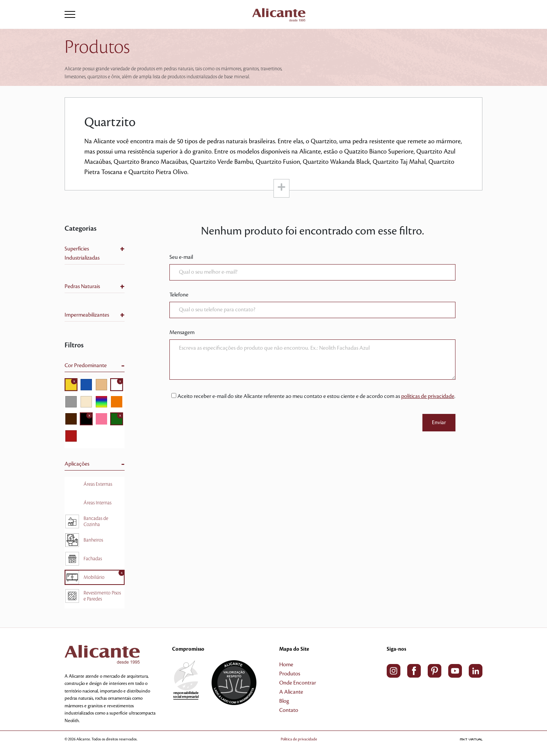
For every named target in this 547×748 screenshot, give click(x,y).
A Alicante (291, 692)
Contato (288, 710)
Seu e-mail (181, 257)
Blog (284, 701)
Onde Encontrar (297, 683)
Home (286, 665)
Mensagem (181, 333)
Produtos (289, 674)
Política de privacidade (299, 739)
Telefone (178, 295)
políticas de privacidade (427, 396)
